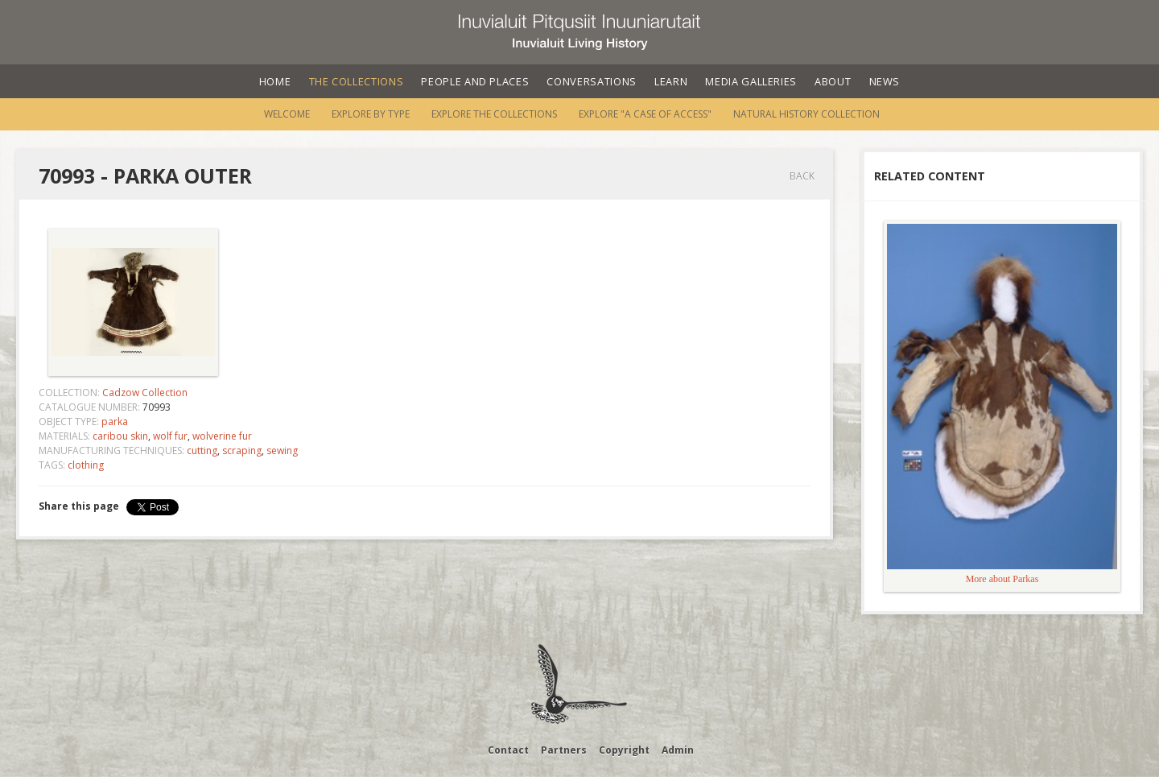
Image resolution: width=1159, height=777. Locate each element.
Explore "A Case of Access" (645, 114)
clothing (86, 465)
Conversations (591, 81)
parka (114, 421)
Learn (670, 81)
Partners (564, 750)
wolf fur (170, 436)
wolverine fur (222, 436)
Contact (508, 750)
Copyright (624, 750)
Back (802, 176)
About (833, 81)
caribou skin (120, 436)
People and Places (475, 81)
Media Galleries (751, 81)
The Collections (356, 81)
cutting (202, 450)
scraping (242, 450)
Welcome (287, 114)
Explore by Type (371, 114)
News (885, 81)
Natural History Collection (806, 114)
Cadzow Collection (145, 392)
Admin (678, 750)
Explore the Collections (494, 114)
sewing (282, 450)
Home (275, 81)
